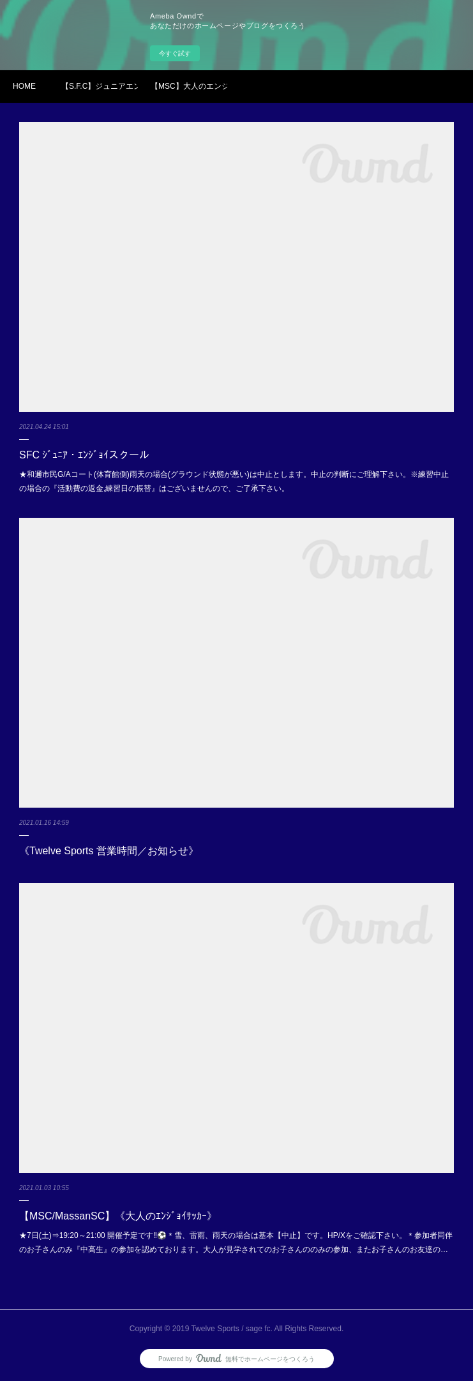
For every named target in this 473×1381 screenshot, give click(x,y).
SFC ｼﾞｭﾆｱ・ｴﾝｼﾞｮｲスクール (84, 454)
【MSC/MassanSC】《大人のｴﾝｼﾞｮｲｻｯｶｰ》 (118, 1216)
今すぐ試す (175, 53)
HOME (24, 86)
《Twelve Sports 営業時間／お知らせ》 (109, 850)
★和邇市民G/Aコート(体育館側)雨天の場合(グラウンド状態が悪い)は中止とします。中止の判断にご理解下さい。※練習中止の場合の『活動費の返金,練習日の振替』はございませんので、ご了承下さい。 (234, 481)
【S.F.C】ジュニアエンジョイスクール (99, 86)
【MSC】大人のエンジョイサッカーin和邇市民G (189, 86)
